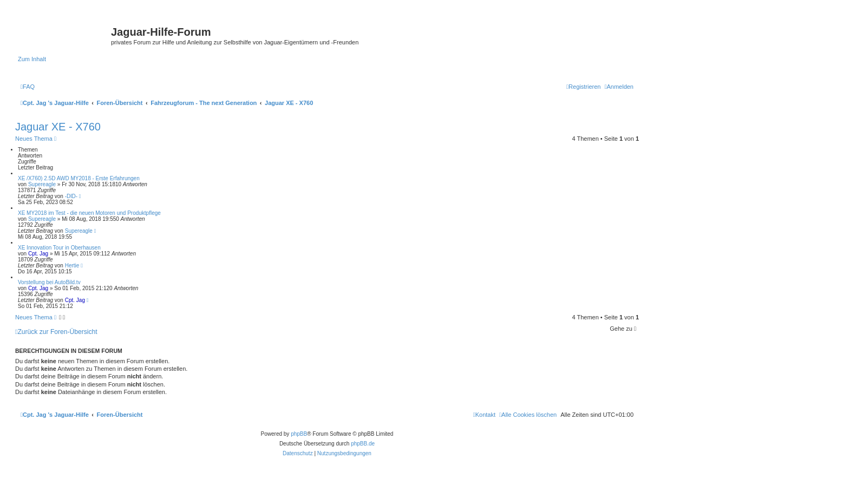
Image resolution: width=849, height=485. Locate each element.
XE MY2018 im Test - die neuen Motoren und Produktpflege (89, 213)
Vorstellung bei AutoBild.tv (49, 282)
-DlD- (71, 196)
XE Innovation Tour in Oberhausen (59, 248)
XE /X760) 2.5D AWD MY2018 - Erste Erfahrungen (79, 178)
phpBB (299, 434)
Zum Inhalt (32, 59)
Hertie (72, 265)
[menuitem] (28, 86)
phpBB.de (363, 444)
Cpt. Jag (38, 254)
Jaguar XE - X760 (58, 127)
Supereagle (42, 184)
